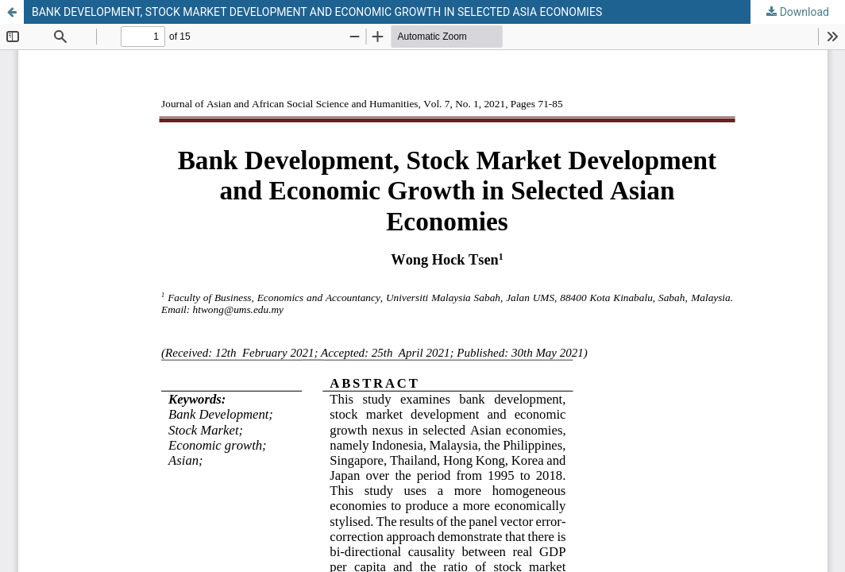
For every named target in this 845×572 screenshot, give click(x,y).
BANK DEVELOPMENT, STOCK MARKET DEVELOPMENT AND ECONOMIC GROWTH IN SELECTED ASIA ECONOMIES (317, 12)
